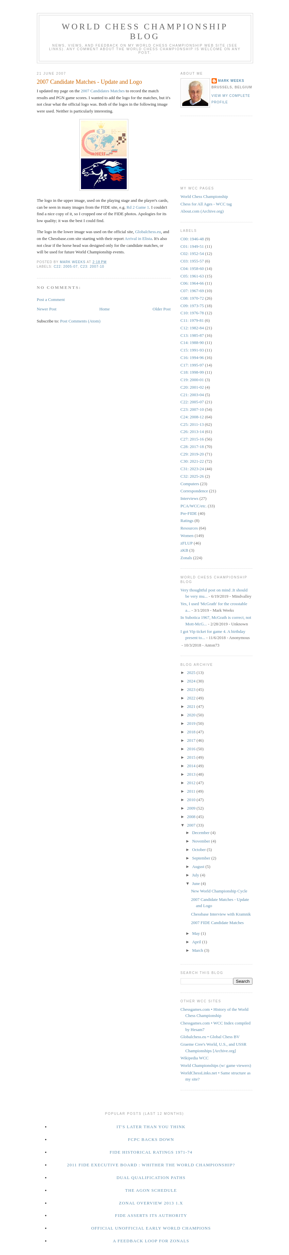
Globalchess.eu (148, 231)
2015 (192, 757)
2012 (192, 782)
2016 (192, 748)
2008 (192, 816)
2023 (192, 689)
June (196, 883)
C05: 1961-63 (192, 276)
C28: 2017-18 (192, 446)
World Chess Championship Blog (145, 31)
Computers (190, 483)
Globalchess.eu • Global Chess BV (210, 1036)
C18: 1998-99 (192, 372)
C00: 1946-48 (192, 238)
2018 (192, 731)
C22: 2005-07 (66, 266)
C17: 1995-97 (192, 365)
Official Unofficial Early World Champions (151, 1228)
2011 (192, 791)
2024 (192, 681)
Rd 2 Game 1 (138, 207)
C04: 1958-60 (192, 268)
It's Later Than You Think (151, 1126)
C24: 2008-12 (192, 416)
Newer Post (46, 308)
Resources (189, 528)
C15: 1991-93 (192, 350)
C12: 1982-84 (192, 327)
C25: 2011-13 (192, 424)
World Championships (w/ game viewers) (216, 1065)
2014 (192, 765)
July (196, 875)
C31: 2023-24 (192, 468)
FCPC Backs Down (151, 1139)
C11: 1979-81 (192, 320)
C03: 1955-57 (192, 261)
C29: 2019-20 (192, 454)
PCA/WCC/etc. (194, 505)
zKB (184, 550)
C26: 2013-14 (192, 431)
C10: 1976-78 (192, 312)
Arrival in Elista (138, 238)
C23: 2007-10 (92, 266)
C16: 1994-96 (192, 357)
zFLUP (187, 543)
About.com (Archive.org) (202, 211)
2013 (192, 774)
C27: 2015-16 (192, 439)
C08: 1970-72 (192, 298)
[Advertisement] (210, 146)
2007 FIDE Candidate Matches (217, 922)
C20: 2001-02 (192, 387)
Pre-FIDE (189, 513)
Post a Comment (51, 299)
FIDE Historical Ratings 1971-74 (151, 1152)
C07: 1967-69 (192, 290)
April (197, 941)
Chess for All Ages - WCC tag (206, 204)
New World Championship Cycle (219, 891)
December (201, 832)
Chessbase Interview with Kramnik (221, 914)
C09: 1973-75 (192, 305)
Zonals (186, 557)
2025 (192, 672)
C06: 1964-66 (192, 283)
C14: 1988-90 (192, 342)
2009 (192, 808)
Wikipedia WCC (195, 1057)
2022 (192, 697)
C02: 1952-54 (192, 253)
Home (104, 308)
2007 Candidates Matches (103, 90)
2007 (192, 825)
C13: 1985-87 (192, 335)
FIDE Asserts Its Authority (151, 1215)
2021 (192, 706)
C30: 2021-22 (192, 461)
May (196, 933)
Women (187, 535)
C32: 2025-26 (192, 476)
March (198, 950)
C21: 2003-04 (192, 394)
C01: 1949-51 (192, 246)
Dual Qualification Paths (151, 1177)
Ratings (187, 520)
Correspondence (194, 490)
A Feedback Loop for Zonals (151, 1240)
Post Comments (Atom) (80, 321)
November (201, 841)
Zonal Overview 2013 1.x (151, 1203)
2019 (192, 723)
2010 (192, 799)
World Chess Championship (204, 196)
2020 (192, 714)
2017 (192, 740)
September (201, 858)
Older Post (161, 308)
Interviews (190, 498)
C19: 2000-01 (192, 379)
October (199, 849)
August (198, 866)
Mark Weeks (231, 80)
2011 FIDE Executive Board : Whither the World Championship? (151, 1164)
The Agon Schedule (151, 1190)
